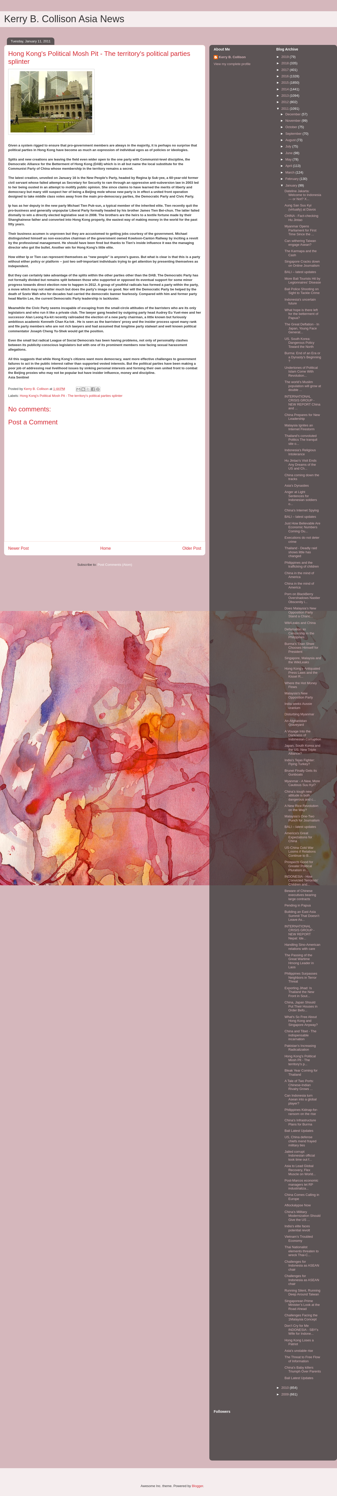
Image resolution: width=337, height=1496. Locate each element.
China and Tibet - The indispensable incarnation (300, 1035)
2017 (285, 70)
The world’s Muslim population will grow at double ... (302, 386)
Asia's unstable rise (298, 1351)
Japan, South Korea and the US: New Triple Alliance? (302, 749)
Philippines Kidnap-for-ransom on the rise (301, 1112)
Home (105, 548)
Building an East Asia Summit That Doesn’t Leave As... (301, 916)
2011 (285, 109)
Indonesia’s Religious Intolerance (300, 452)
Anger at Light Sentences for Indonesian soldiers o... (300, 498)
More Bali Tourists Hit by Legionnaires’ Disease (302, 281)
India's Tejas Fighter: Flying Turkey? (299, 762)
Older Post (191, 548)
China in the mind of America (299, 575)
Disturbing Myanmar (299, 714)
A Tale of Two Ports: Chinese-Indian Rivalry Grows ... (299, 1085)
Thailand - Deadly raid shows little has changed (300, 552)
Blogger (197, 1486)
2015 (285, 82)
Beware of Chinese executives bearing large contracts (300, 895)
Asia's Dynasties (296, 485)
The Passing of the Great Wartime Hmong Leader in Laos (299, 961)
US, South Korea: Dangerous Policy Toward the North (299, 343)
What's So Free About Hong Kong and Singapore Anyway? (301, 1021)
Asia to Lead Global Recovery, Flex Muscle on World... (300, 1170)
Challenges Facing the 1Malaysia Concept (300, 1317)
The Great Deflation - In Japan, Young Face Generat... (301, 328)
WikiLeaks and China (300, 623)
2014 (285, 89)
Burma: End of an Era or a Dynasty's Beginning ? (302, 357)
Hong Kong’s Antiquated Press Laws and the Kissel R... (302, 672)
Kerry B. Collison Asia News (64, 19)
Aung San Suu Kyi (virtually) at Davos (300, 207)
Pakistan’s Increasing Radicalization (300, 1048)
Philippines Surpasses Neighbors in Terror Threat (300, 977)
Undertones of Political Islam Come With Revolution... (301, 371)
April (289, 166)
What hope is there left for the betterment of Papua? (301, 314)
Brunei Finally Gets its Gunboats (300, 773)
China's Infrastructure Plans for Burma (300, 1122)
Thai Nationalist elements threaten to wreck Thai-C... (301, 1251)
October (291, 127)
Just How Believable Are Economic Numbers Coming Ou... (302, 527)
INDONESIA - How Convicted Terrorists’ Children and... (301, 880)
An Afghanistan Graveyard (295, 723)
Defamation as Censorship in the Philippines (299, 633)
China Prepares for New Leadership (302, 417)
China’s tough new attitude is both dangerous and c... (300, 795)
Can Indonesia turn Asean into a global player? (300, 1099)
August (291, 140)
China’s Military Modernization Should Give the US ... (302, 1216)
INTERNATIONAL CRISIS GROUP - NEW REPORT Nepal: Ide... (299, 932)
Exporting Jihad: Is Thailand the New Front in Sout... (299, 992)
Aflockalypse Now (297, 1205)
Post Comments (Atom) (115, 565)
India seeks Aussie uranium (298, 706)
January (291, 185)
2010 (285, 1388)
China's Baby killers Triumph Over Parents (302, 1370)
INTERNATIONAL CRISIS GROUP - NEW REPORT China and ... (302, 402)
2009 (285, 1394)
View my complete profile (232, 64)
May (289, 159)
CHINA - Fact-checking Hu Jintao (301, 218)
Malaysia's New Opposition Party (298, 695)
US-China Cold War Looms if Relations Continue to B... (300, 851)
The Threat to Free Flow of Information (302, 1359)
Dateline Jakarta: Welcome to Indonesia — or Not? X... (302, 195)
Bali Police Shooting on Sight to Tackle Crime (302, 291)
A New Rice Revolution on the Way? (301, 808)
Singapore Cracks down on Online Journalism (302, 263)
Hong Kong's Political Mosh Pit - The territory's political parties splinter (71, 396)
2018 (285, 63)
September (294, 134)
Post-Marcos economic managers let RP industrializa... (301, 1184)
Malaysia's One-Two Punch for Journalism (301, 818)
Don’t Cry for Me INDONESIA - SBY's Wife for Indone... (301, 1329)
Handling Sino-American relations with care (302, 947)
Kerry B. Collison (232, 57)
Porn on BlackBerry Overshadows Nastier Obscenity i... (302, 598)
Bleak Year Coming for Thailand (300, 1072)
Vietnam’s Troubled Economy (298, 1239)
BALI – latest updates (300, 272)
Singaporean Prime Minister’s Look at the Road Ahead (302, 1305)
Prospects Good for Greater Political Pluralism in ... (298, 866)
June (289, 153)
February (292, 179)
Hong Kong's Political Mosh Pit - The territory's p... (300, 1060)
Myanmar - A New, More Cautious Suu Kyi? (302, 783)
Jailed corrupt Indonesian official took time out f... (299, 1155)
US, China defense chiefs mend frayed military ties (300, 1141)
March (290, 172)
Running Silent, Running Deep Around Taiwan (302, 1292)
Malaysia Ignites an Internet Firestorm (299, 427)
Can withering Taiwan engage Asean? (300, 243)
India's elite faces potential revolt (297, 1228)
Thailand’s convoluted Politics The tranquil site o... (300, 440)
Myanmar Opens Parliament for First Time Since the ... (300, 230)
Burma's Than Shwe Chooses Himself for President (301, 648)
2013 (285, 95)
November (293, 120)
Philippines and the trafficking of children (301, 565)
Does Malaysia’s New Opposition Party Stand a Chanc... (300, 612)
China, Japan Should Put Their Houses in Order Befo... (300, 1006)
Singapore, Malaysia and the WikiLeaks (302, 660)
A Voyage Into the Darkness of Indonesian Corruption (302, 735)
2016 (285, 76)
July (288, 146)
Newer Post (18, 548)
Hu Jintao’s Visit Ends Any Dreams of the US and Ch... (300, 464)
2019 (285, 57)
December (293, 114)
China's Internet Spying (301, 510)
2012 (285, 102)
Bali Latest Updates (298, 1131)
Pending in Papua (297, 905)
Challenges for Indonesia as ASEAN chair (301, 1265)
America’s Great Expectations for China (298, 837)
